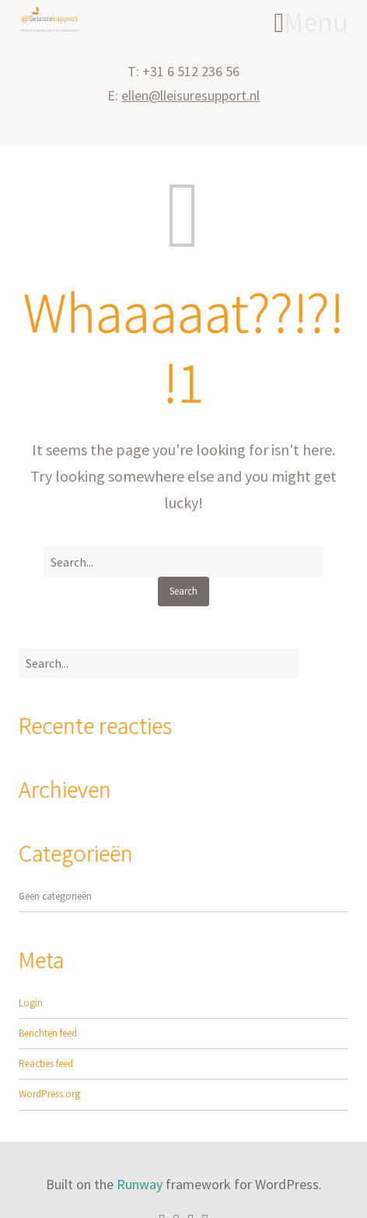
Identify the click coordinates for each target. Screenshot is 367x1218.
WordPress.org (49, 1093)
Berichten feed (48, 1033)
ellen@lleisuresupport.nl (190, 95)
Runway (140, 1184)
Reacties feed (46, 1063)
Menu (311, 22)
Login (31, 1002)
